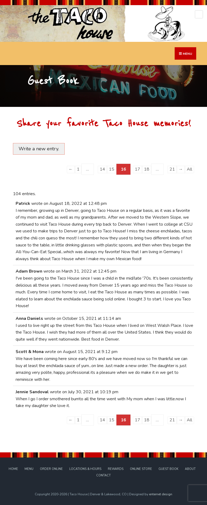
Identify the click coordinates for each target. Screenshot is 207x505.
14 (102, 169)
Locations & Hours (85, 469)
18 (146, 169)
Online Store (141, 469)
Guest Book (168, 469)
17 (137, 169)
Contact (103, 475)
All (189, 169)
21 (172, 169)
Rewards (115, 469)
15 (111, 169)
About (190, 469)
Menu (29, 469)
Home (13, 469)
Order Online (51, 469)
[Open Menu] (199, 14)
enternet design (160, 494)
